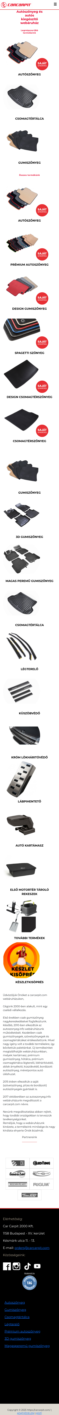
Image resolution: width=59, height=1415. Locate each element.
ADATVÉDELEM (25, 1413)
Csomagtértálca (17, 1317)
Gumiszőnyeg (15, 1310)
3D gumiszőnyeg (18, 1339)
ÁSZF (39, 1413)
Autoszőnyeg (15, 1302)
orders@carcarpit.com (32, 1248)
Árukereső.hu (29, 1273)
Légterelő (12, 1324)
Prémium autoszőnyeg (22, 1331)
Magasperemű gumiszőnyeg (27, 1346)
